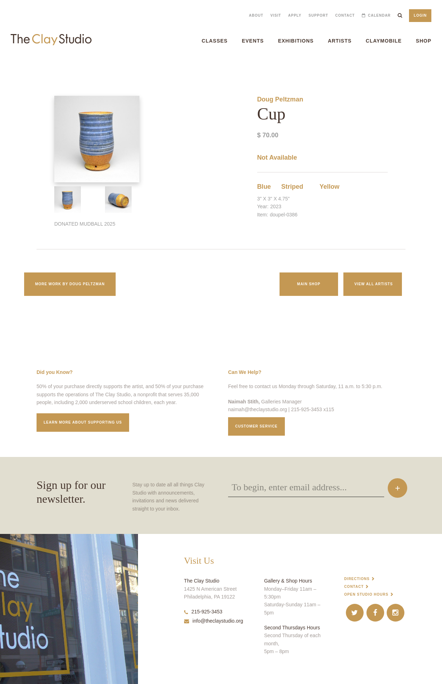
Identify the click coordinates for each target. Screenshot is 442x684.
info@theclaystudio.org (213, 621)
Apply (294, 15)
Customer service (256, 426)
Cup (3, 67)
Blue (264, 186)
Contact (345, 15)
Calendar (379, 15)
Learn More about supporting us (83, 422)
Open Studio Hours (366, 594)
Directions (357, 579)
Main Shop (309, 284)
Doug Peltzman (280, 99)
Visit (275, 15)
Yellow (329, 186)
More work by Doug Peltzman (70, 284)
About (256, 15)
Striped (292, 186)
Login (420, 15)
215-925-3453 (203, 611)
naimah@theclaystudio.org (257, 409)
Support (318, 15)
